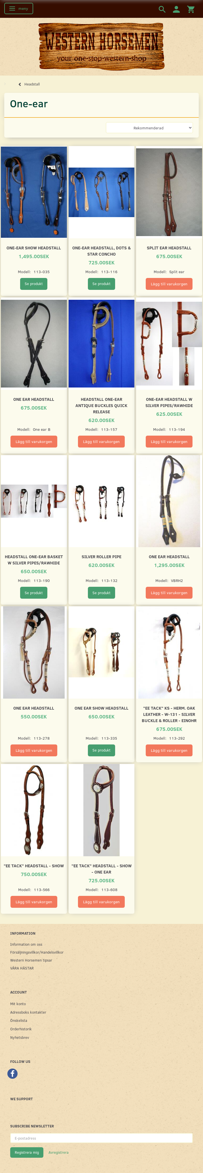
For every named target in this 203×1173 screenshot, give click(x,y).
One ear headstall (33, 399)
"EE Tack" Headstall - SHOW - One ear (101, 868)
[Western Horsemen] (101, 46)
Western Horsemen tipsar (31, 960)
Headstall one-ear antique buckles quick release (101, 405)
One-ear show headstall (34, 248)
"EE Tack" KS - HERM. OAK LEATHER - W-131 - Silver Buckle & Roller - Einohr (169, 714)
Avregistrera (58, 1152)
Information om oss (26, 944)
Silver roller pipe (101, 556)
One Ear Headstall (33, 708)
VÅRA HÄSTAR (22, 968)
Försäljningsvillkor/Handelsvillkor (37, 952)
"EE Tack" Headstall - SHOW (34, 865)
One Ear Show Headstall (101, 708)
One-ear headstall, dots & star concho (101, 251)
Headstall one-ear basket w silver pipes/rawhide (34, 559)
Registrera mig (27, 1152)
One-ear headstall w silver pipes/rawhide (169, 402)
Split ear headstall (169, 248)
